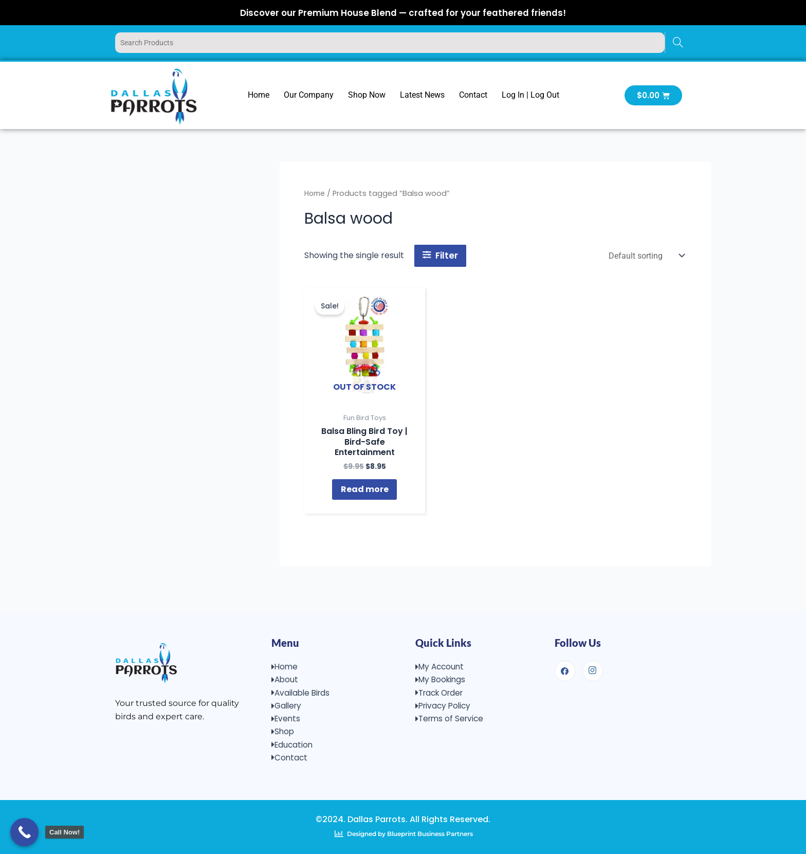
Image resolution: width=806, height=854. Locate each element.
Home (258, 95)
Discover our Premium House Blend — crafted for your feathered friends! (403, 12)
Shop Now (367, 95)
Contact (473, 95)
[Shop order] (645, 256)
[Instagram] (592, 665)
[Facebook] (565, 665)
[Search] (678, 42)
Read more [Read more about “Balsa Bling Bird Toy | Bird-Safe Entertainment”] (365, 493)
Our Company (309, 95)
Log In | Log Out (530, 95)
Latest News (422, 95)
